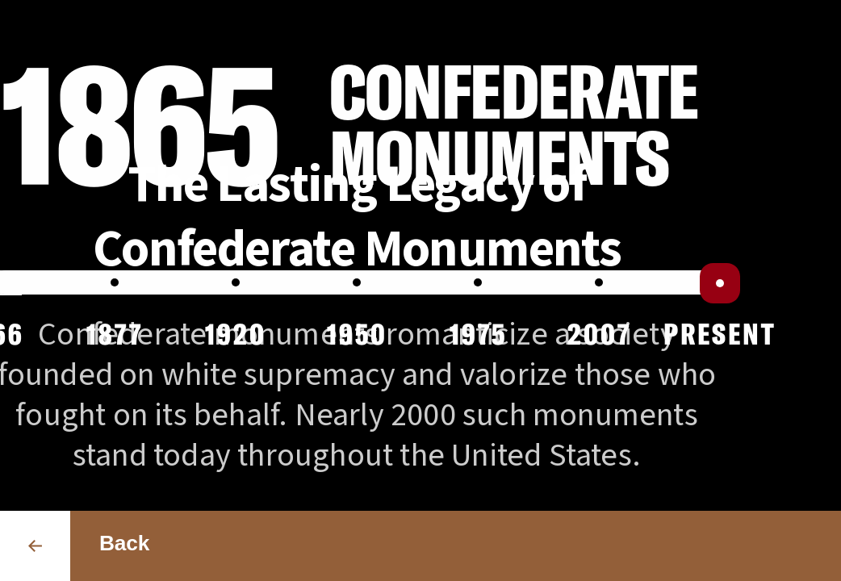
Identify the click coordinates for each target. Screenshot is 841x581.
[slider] (720, 283)
